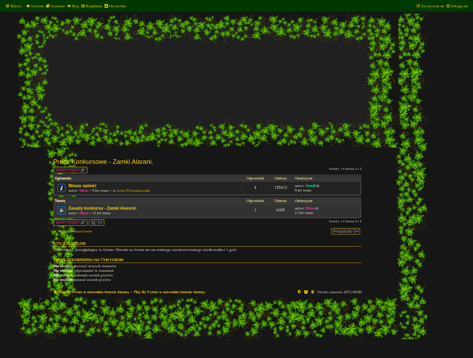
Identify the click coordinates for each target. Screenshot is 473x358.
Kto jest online (69, 243)
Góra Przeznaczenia (133, 190)
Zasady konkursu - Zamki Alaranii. (102, 208)
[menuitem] (35, 6)
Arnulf (311, 185)
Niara (83, 190)
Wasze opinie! (82, 185)
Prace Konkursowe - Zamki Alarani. (103, 161)
